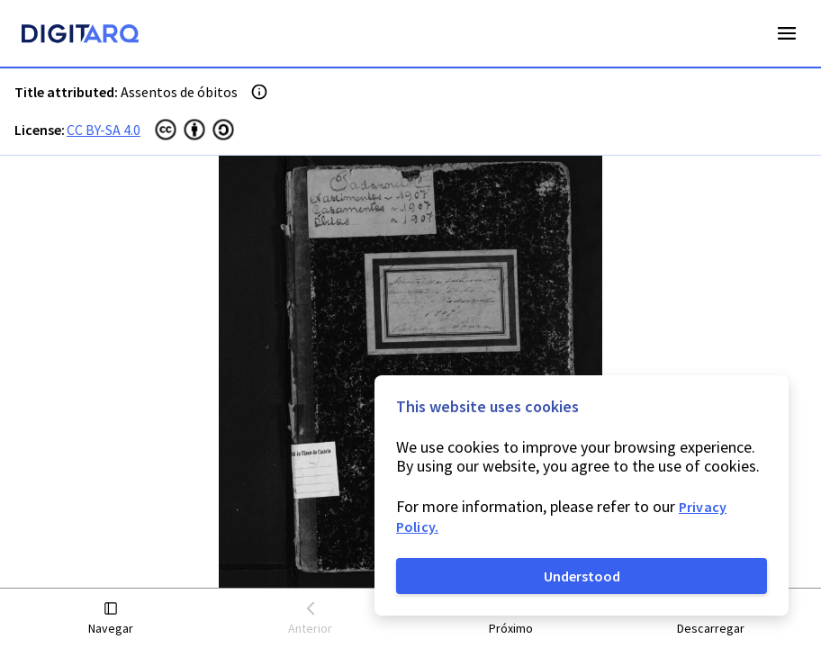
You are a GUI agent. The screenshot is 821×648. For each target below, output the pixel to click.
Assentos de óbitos (179, 92)
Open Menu (787, 33)
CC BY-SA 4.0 (103, 130)
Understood (582, 576)
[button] (111, 618)
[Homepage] (80, 36)
